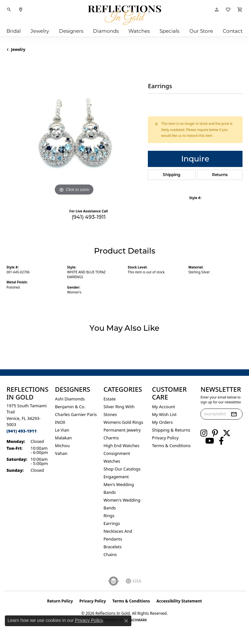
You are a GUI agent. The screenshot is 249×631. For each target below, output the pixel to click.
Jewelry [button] (39, 31)
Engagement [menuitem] (116, 477)
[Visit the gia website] (133, 581)
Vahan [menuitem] (61, 453)
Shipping (171, 174)
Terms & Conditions (171, 445)
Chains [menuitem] (110, 554)
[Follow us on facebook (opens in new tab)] (221, 441)
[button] (9, 10)
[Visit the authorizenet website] (114, 581)
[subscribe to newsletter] (233, 414)
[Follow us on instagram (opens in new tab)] (203, 433)
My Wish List (164, 414)
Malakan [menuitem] (63, 438)
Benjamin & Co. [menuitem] (70, 407)
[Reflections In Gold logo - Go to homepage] (124, 15)
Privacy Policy (165, 438)
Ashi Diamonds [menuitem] (70, 399)
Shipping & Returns (171, 430)
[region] (73, 129)
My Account (163, 407)
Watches (139, 31)
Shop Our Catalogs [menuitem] (121, 469)
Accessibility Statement (179, 601)
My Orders (162, 422)
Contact (233, 31)
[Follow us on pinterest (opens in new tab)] (215, 433)
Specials (169, 31)
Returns (220, 174)
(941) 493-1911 (89, 217)
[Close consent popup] (126, 621)
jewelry (18, 49)
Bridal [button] (13, 31)
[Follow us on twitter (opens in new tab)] (227, 433)
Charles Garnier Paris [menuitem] (76, 414)
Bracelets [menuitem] (112, 547)
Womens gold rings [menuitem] (123, 422)
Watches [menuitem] (111, 461)
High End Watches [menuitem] (121, 445)
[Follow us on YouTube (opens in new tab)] (209, 441)
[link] (20, 10)
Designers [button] (71, 31)
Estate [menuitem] (109, 399)
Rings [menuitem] (108, 515)
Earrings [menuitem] (111, 523)
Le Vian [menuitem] (62, 430)
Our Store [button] (201, 31)
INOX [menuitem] (60, 422)
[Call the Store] (21, 431)
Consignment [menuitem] (116, 453)
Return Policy (60, 601)
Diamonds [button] (106, 31)
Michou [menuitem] (62, 445)
